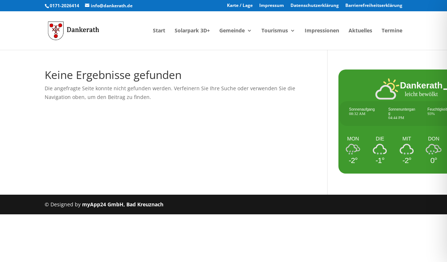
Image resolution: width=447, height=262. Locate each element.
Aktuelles (360, 31)
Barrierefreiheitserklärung (373, 5)
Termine (392, 31)
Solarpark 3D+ (192, 31)
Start (159, 31)
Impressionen (322, 31)
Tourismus (274, 31)
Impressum (271, 5)
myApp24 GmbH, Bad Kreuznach (122, 204)
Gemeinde (232, 31)
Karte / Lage (240, 5)
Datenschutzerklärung (314, 5)
